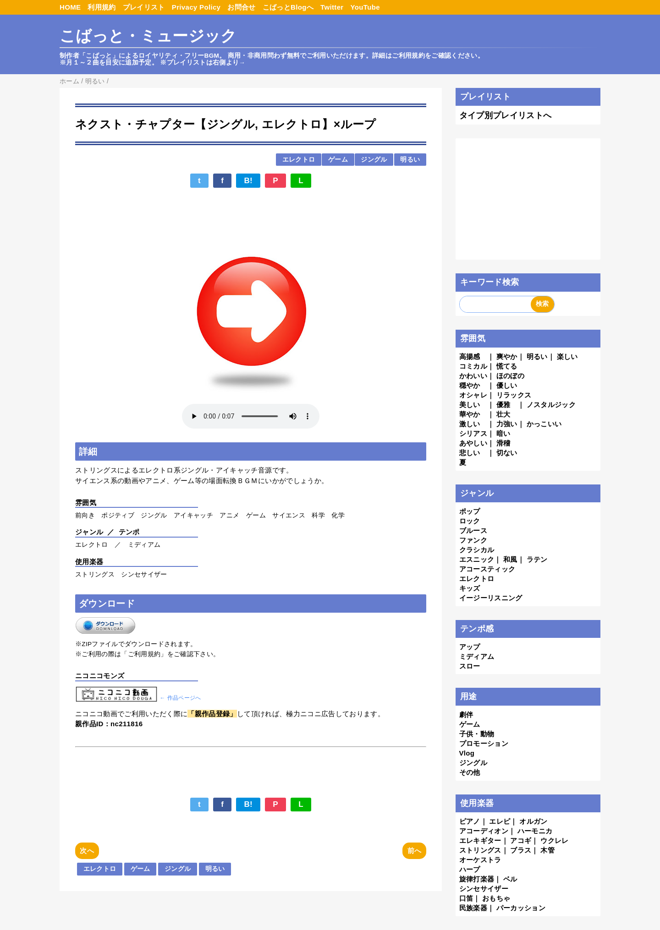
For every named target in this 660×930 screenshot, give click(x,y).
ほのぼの (510, 376)
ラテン (537, 559)
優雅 (503, 404)
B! (248, 180)
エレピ (499, 821)
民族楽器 (473, 908)
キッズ (469, 588)
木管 (547, 850)
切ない (506, 453)
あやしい (473, 443)
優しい (506, 385)
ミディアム (477, 656)
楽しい (567, 356)
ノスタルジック (551, 404)
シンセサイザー (483, 888)
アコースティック (487, 569)
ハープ (469, 869)
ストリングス (480, 850)
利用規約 (102, 7)
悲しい (469, 453)
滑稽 (503, 443)
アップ (469, 647)
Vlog (467, 753)
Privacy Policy (196, 7)
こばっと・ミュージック (148, 35)
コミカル (473, 366)
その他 (469, 772)
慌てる (506, 366)
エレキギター (480, 840)
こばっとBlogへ (288, 7)
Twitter (331, 7)
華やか (469, 414)
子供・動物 (477, 734)
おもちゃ (496, 898)
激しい (469, 424)
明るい (410, 159)
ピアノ (469, 821)
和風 (510, 559)
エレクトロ (298, 159)
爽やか (506, 356)
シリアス (473, 433)
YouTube (365, 7)
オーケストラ (480, 860)
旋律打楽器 (477, 879)
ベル (510, 879)
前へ (414, 850)
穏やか (469, 385)
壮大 (503, 414)
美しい (469, 404)
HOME (70, 7)
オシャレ (473, 395)
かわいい (473, 376)
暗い (503, 433)
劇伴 (466, 714)
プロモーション (483, 743)
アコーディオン (483, 831)
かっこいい (544, 424)
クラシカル (477, 550)
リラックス (514, 395)
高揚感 (469, 356)
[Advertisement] (250, 216)
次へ (87, 850)
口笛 (466, 898)
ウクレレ (554, 840)
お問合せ (241, 7)
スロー (469, 666)
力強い (506, 424)
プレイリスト (144, 7)
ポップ (469, 511)
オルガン (533, 821)
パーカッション (520, 908)
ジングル (374, 159)
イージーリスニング (490, 598)
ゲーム (338, 159)
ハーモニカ (535, 831)
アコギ (520, 840)
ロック (469, 521)
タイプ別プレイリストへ (505, 115)
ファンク (473, 540)
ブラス (520, 850)
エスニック (477, 559)
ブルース (473, 530)
